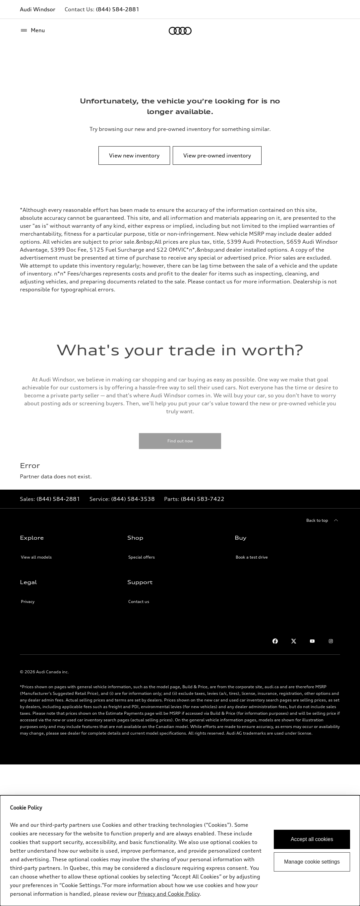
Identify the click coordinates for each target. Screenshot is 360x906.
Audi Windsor (37, 9)
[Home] (180, 31)
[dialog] (180, 850)
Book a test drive (252, 557)
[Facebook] (275, 641)
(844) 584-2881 (118, 9)
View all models (36, 557)
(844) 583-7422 (202, 499)
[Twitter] (293, 641)
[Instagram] (331, 641)
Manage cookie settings (312, 862)
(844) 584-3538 (133, 499)
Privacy (27, 601)
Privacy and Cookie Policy (169, 893)
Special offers (141, 557)
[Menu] (32, 30)
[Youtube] (312, 641)
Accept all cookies (312, 839)
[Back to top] (323, 520)
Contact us (138, 601)
